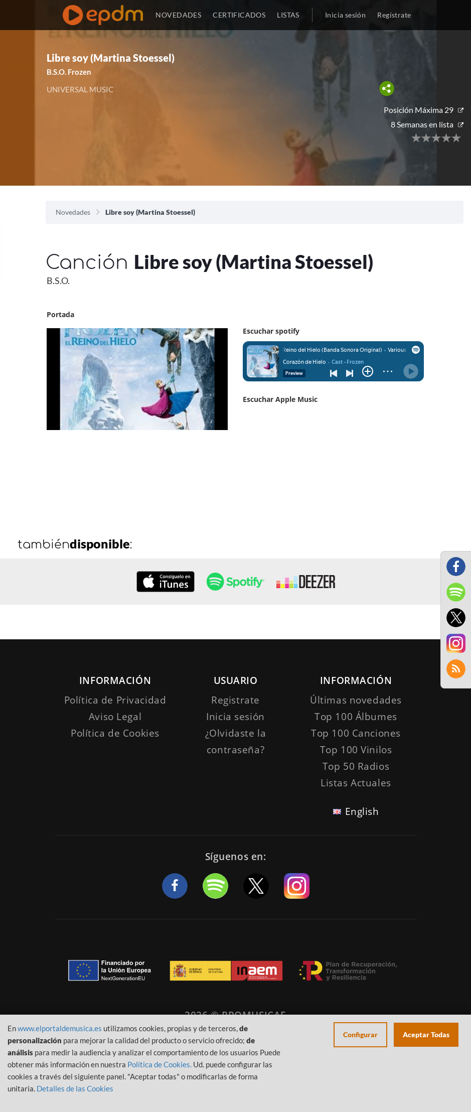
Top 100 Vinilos (356, 749)
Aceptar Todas (426, 1034)
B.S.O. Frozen (69, 71)
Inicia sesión (345, 15)
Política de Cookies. (159, 1064)
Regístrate (394, 15)
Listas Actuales (356, 782)
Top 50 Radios (356, 766)
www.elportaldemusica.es (60, 1028)
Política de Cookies (115, 733)
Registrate (235, 700)
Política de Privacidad (115, 700)
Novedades (73, 212)
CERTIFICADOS (239, 15)
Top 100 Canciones (356, 733)
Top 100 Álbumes (356, 716)
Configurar (360, 1034)
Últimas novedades (356, 700)
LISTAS (288, 15)
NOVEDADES (178, 15)
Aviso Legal (115, 716)
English (362, 811)
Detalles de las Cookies (75, 1088)
